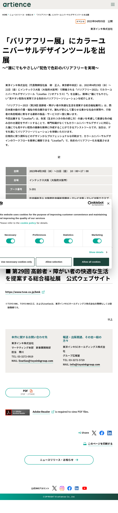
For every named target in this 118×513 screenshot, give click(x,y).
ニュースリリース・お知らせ (21, 14)
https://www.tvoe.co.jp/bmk (22, 292)
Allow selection (59, 284)
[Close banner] (113, 226)
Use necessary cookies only (21, 284)
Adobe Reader (41, 412)
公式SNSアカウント (40, 494)
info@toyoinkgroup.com (85, 364)
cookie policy (33, 245)
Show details (101, 274)
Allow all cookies (96, 284)
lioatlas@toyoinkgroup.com (36, 361)
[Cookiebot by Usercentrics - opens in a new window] (95, 226)
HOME (4, 14)
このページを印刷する (100, 444)
